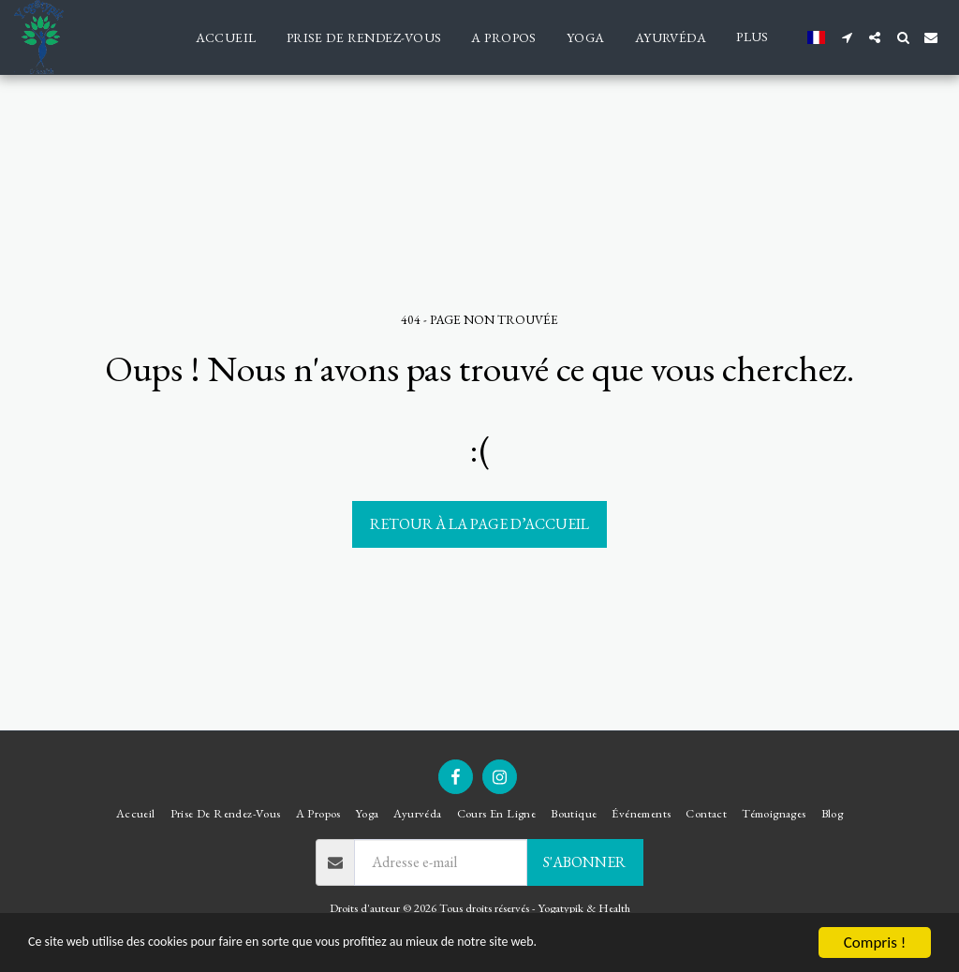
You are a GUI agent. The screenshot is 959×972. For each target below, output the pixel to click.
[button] (847, 37)
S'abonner (584, 862)
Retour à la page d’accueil (479, 524)
